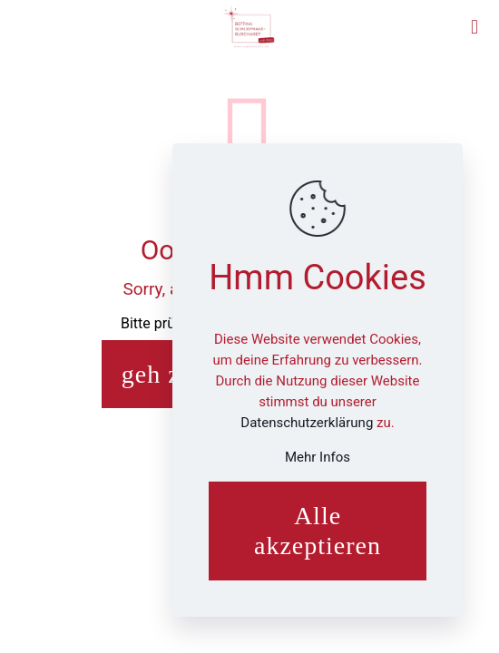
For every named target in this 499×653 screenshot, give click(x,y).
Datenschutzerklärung (308, 422)
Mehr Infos (317, 457)
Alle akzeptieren (317, 531)
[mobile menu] (474, 27)
